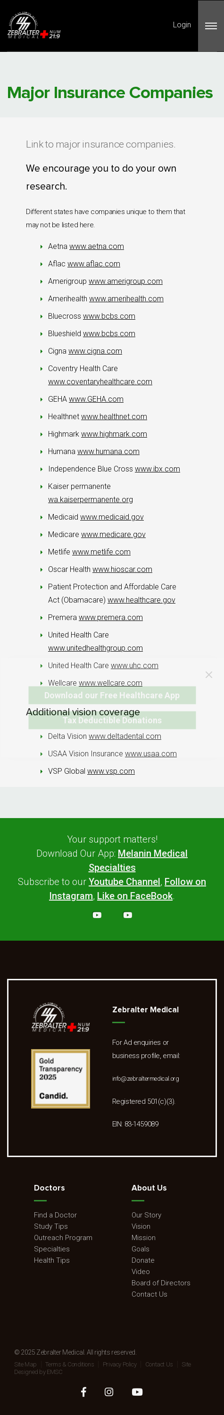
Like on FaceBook (135, 896)
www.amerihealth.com (126, 298)
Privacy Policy (119, 1364)
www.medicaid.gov (112, 517)
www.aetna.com (96, 246)
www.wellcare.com (110, 683)
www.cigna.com (95, 351)
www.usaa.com (151, 753)
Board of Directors (161, 1283)
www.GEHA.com (96, 399)
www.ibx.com (157, 468)
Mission (144, 1237)
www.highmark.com (114, 434)
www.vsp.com (111, 771)
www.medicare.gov (113, 534)
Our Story (146, 1215)
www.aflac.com (93, 263)
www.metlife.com (101, 551)
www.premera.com (111, 617)
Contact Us (149, 1294)
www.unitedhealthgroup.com (95, 648)
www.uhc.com (134, 665)
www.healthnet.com (114, 416)
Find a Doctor (55, 1215)
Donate (143, 1260)
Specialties (52, 1249)
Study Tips (51, 1226)
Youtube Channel (124, 881)
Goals (140, 1249)
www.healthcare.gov (141, 600)
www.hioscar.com (122, 569)
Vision (141, 1226)
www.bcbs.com (109, 316)
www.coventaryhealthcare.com (100, 381)
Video (141, 1271)
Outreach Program (63, 1237)
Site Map (25, 1364)
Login (182, 24)
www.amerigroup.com (126, 281)
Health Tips (52, 1260)
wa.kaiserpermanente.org (90, 499)
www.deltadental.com (125, 736)
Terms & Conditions (69, 1364)
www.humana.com (108, 451)
